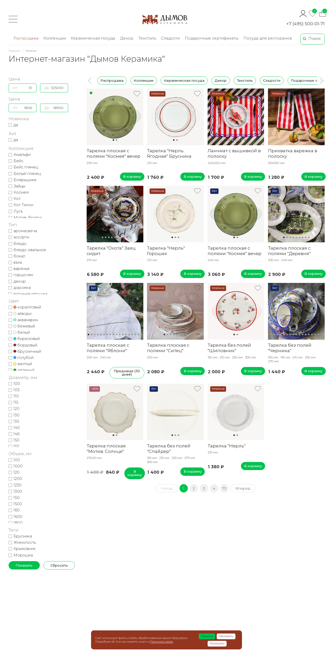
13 (126, 334)
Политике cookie (161, 641)
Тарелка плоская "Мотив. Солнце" (106, 448)
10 (127, 237)
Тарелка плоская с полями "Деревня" (289, 250)
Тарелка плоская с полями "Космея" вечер (113, 153)
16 (135, 334)
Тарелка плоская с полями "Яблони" (108, 348)
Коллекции (143, 80)
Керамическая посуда (184, 80)
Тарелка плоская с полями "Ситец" (168, 348)
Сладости (271, 80)
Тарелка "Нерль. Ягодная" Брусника (169, 153)
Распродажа (112, 80)
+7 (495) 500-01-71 (305, 23)
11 (130, 237)
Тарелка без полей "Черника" (289, 348)
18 (141, 334)
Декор (221, 80)
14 (129, 334)
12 (123, 334)
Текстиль (245, 80)
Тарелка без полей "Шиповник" (229, 348)
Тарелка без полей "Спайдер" (168, 448)
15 (132, 334)
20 (324, 334)
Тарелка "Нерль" (227, 445)
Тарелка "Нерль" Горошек (166, 250)
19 (321, 334)
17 (138, 334)
